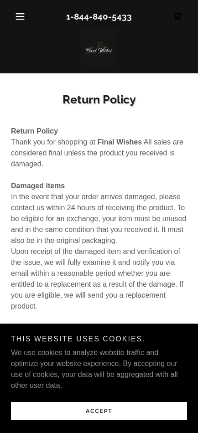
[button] (24, 16)
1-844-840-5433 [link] (99, 16)
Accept (99, 411)
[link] (178, 16)
